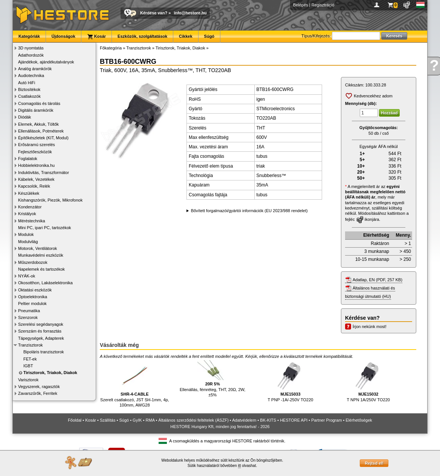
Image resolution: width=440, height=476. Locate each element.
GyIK (137, 420)
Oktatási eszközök (35, 290)
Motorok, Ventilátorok (37, 248)
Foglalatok (27, 158)
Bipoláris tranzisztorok (43, 352)
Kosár (96, 37)
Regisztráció (323, 5)
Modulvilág (28, 241)
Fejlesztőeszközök (35, 151)
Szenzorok (28, 317)
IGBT (28, 366)
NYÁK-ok (26, 276)
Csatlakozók (29, 96)
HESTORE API (293, 420)
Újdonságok (63, 36)
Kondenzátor (29, 207)
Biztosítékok (29, 89)
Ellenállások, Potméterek (41, 131)
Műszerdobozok (32, 262)
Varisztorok (28, 379)
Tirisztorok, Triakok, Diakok (50, 372)
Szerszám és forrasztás (39, 331)
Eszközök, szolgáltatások (142, 36)
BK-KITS (268, 420)
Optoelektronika (32, 296)
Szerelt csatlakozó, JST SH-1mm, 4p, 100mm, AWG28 (134, 383)
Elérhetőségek (359, 420)
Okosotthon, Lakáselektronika (45, 282)
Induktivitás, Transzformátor (43, 172)
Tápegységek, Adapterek (41, 338)
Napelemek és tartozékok (41, 269)
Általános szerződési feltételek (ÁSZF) (193, 420)
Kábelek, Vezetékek (36, 179)
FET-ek (30, 359)
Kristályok (27, 213)
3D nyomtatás (31, 48)
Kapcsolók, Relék (34, 186)
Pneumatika (29, 310)
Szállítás (108, 420)
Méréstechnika (31, 221)
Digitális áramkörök (35, 110)
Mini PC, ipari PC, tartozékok (44, 227)
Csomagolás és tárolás (39, 103)
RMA (150, 420)
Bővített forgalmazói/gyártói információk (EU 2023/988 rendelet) (249, 210)
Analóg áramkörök (35, 68)
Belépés (300, 5)
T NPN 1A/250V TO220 (368, 381)
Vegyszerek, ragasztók (39, 386)
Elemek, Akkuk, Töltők (38, 124)
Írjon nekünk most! (370, 326)
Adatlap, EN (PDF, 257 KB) (377, 279)
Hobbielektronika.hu (36, 165)
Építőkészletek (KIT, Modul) (43, 138)
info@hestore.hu (190, 13)
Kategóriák (29, 36)
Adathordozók (31, 55)
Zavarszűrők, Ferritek (37, 393)
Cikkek (185, 36)
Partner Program (326, 420)
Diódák (24, 117)
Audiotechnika (31, 75)
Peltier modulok (32, 303)
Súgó (209, 36)
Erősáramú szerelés (36, 144)
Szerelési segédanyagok (40, 324)
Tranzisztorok (30, 345)
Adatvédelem (244, 420)
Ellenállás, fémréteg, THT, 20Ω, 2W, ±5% (212, 378)
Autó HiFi (26, 82)
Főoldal (74, 420)
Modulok (26, 234)
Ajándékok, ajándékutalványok (46, 62)
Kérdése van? (153, 13)
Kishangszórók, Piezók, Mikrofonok (50, 200)
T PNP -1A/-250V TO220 (290, 381)
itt (239, 466)
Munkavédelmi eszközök (40, 255)
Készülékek (28, 193)
